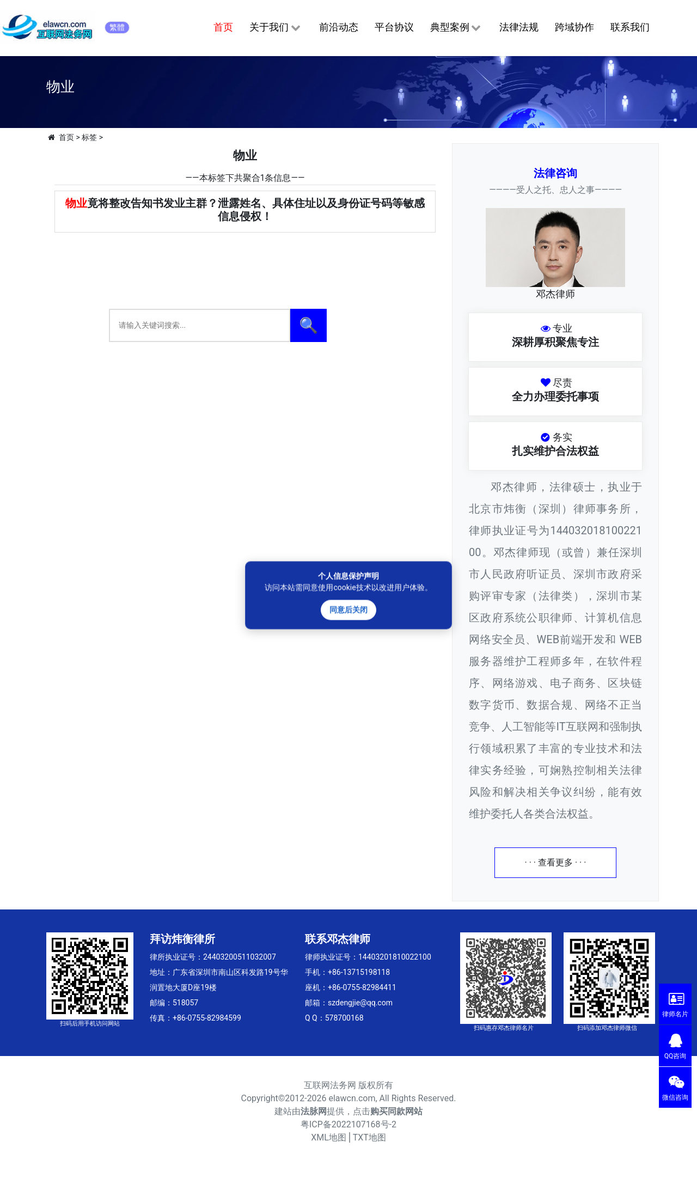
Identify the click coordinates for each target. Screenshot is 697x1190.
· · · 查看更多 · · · (555, 862)
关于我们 (275, 28)
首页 (223, 27)
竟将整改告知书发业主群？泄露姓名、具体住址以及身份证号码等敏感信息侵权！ (245, 210)
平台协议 (394, 27)
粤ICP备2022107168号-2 (348, 1124)
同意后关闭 (348, 609)
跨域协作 (574, 27)
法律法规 (519, 27)
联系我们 (630, 27)
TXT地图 (369, 1137)
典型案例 (456, 28)
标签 (89, 137)
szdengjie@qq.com (360, 1002)
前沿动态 (338, 27)
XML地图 (328, 1137)
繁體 (117, 27)
